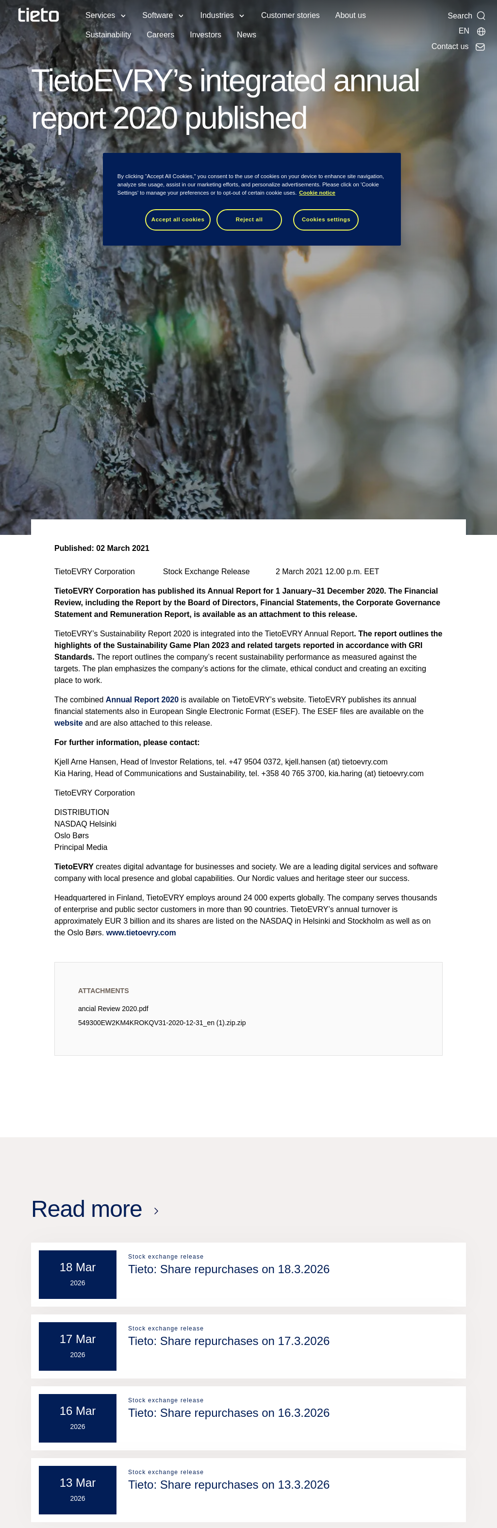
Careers (160, 35)
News (246, 35)
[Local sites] (472, 31)
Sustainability (108, 35)
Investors (205, 35)
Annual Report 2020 (142, 700)
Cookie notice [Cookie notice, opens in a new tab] (317, 193)
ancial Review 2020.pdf (113, 1009)
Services (100, 15)
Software (157, 15)
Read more (86, 1209)
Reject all (249, 219)
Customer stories (290, 15)
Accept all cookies (178, 219)
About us (350, 15)
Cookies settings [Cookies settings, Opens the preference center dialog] (326, 219)
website (68, 723)
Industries (217, 15)
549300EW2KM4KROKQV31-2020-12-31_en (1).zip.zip (162, 1023)
